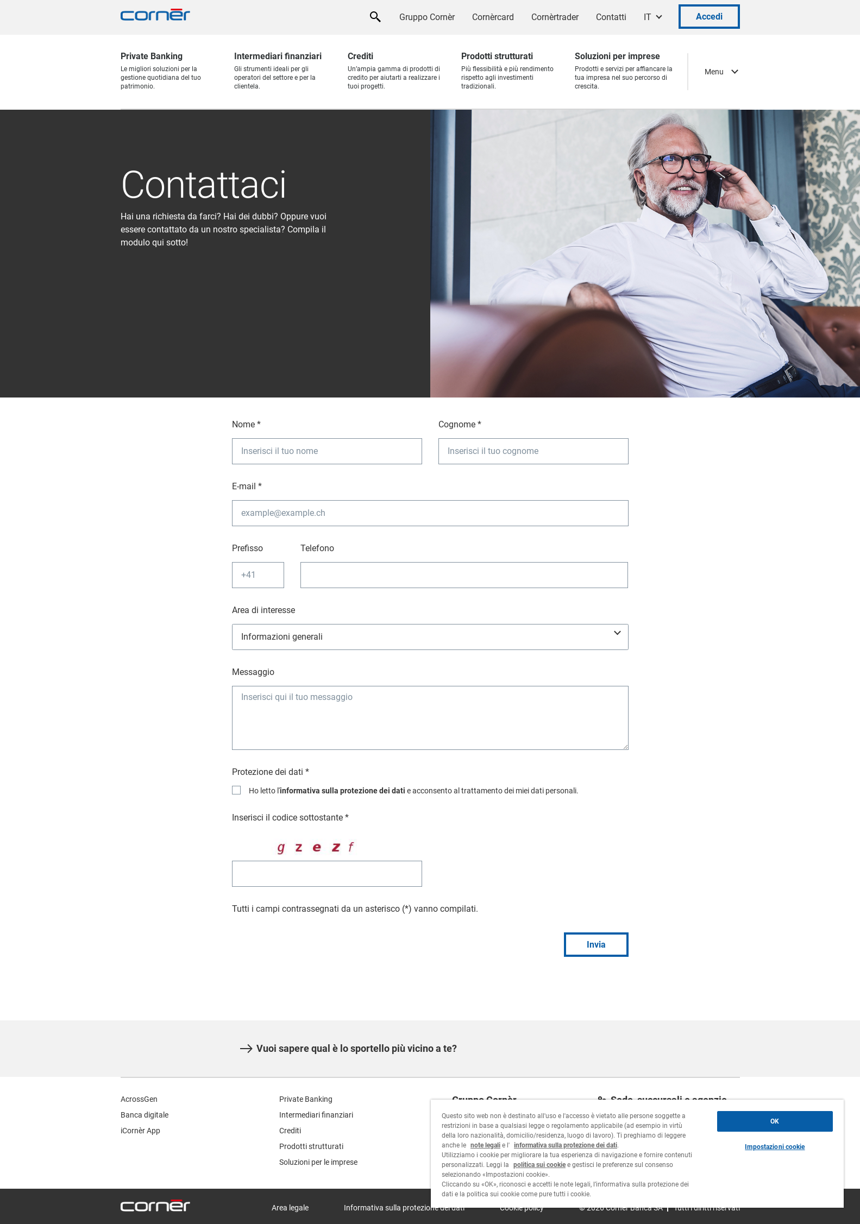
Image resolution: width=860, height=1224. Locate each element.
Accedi (709, 16)
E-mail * (247, 486)
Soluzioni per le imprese (318, 1162)
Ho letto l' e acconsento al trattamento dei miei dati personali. (414, 790)
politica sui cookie (539, 1165)
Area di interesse (263, 610)
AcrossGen (139, 1099)
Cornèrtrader (555, 17)
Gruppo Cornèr (427, 17)
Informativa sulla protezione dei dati (404, 1207)
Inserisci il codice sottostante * (290, 817)
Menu (714, 71)
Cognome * (459, 424)
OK (774, 1121)
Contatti (611, 17)
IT (647, 17)
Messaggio (253, 672)
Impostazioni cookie (775, 1147)
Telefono (317, 548)
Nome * (246, 424)
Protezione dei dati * (270, 772)
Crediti (290, 1130)
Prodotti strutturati (311, 1146)
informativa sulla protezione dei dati (342, 790)
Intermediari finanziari (316, 1115)
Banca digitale (144, 1115)
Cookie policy (522, 1207)
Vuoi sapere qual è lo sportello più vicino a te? (348, 1048)
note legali (485, 1145)
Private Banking (305, 1099)
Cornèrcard (493, 17)
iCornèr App (140, 1130)
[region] (637, 1154)
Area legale (290, 1207)
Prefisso (247, 548)
